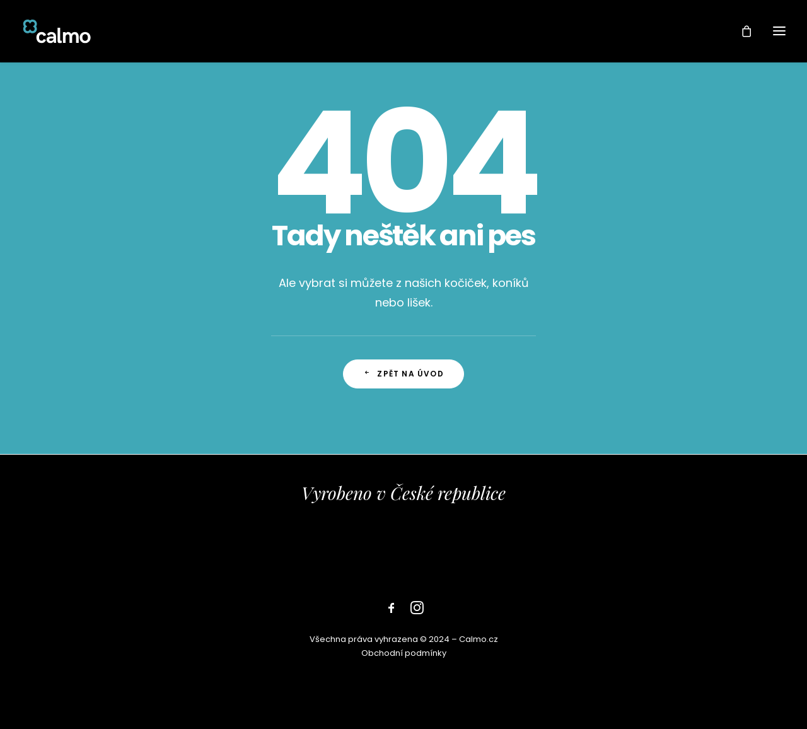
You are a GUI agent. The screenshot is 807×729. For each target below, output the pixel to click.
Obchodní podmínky (403, 653)
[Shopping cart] (740, 31)
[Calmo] (56, 31)
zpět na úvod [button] (403, 373)
